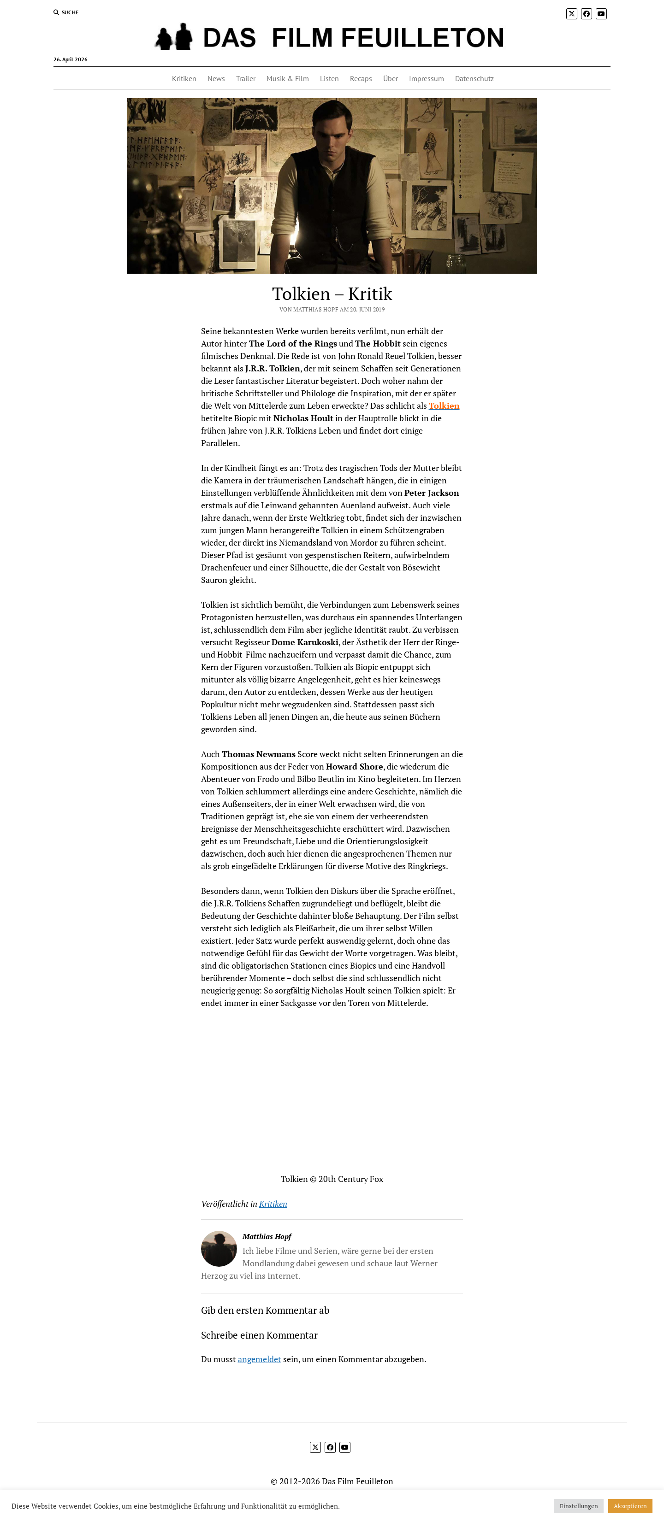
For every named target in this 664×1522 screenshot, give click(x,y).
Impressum (426, 78)
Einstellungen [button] (579, 1506)
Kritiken (184, 78)
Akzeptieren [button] (630, 1506)
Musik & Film (288, 78)
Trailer (245, 78)
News (216, 78)
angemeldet (259, 1358)
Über (390, 78)
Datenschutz (474, 78)
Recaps (361, 78)
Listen (329, 78)
